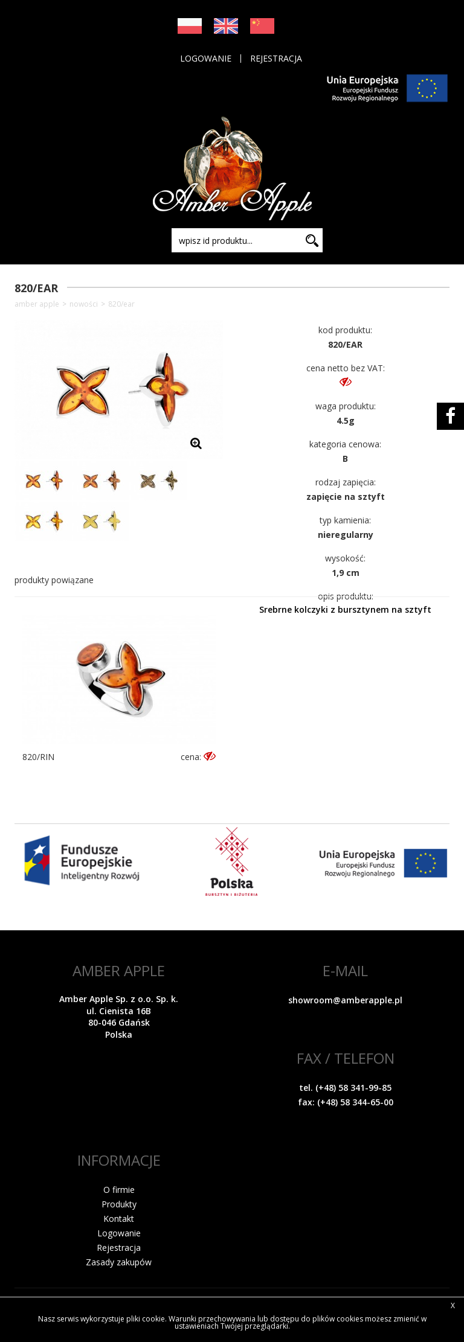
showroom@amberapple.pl (345, 1000)
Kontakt (118, 1218)
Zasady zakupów (119, 1262)
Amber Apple (36, 304)
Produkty (119, 1204)
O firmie (119, 1189)
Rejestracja (276, 58)
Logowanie (205, 58)
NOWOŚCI (83, 304)
